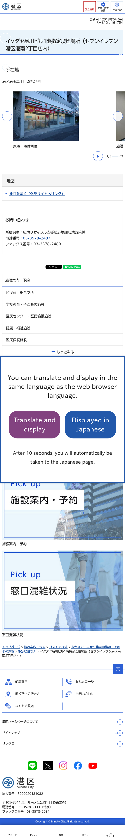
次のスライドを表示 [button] (118, 116)
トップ (10, 835)
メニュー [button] (86, 835)
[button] (89, 6)
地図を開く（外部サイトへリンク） (37, 193)
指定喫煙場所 (27, 651)
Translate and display (35, 424)
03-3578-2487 (36, 238)
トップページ (11, 647)
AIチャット (110, 834)
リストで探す (58, 647)
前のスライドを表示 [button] (7, 116)
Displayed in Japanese (90, 424)
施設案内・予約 (34, 647)
